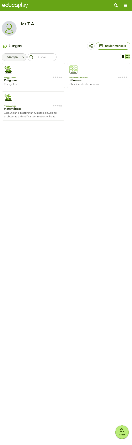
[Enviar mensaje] (113, 46)
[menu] (125, 5)
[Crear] (122, 432)
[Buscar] (42, 57)
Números (75, 80)
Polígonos (10, 80)
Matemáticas (12, 108)
